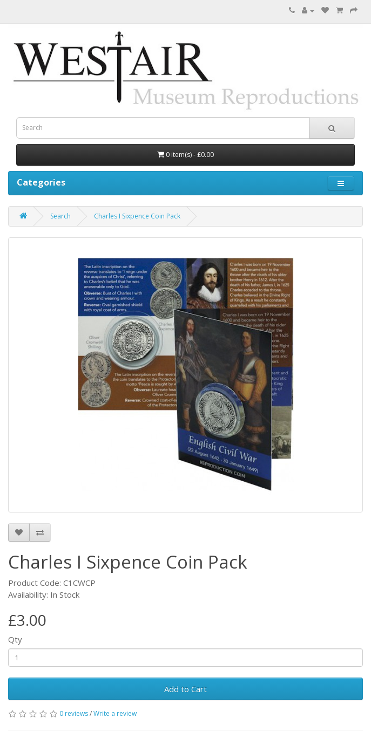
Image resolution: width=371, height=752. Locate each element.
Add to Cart (185, 688)
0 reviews (73, 713)
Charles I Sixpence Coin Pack (137, 216)
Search (60, 216)
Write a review (115, 713)
